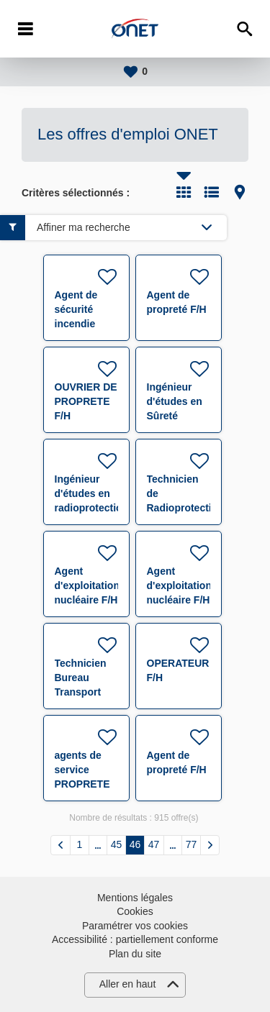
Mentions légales (135, 897)
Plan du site (135, 953)
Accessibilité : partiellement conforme (135, 939)
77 (191, 844)
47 (154, 844)
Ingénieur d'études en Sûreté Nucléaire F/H (174, 415)
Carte (239, 192)
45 (116, 844)
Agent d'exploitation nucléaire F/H (87, 585)
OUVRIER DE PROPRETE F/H (86, 401)
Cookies (135, 911)
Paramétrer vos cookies (135, 925)
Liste (211, 192)
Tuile (183, 192)
